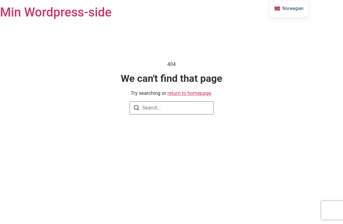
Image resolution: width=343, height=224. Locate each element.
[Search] (136, 108)
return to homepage (189, 93)
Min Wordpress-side (56, 12)
